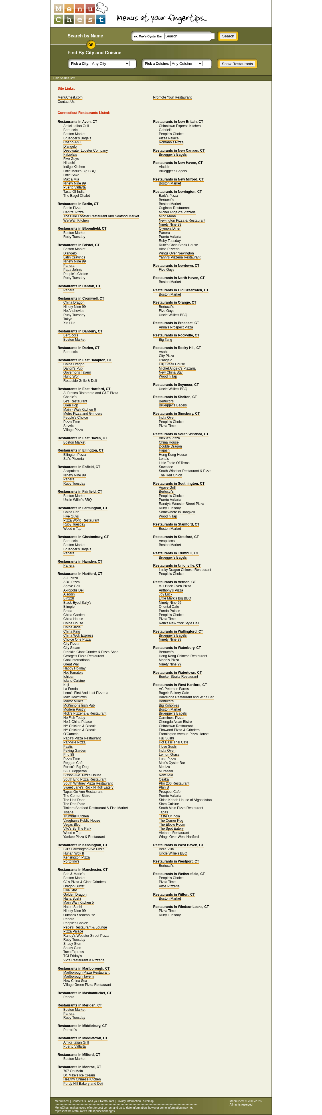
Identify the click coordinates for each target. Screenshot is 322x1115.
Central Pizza (73, 212)
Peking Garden (74, 751)
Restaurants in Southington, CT (178, 484)
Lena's (164, 459)
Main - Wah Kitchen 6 (79, 410)
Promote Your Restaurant (172, 97)
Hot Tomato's (73, 673)
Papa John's (72, 270)
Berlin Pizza (72, 208)
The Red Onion (170, 475)
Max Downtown (75, 697)
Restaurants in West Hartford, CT (180, 685)
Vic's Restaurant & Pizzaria (83, 960)
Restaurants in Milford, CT (79, 1055)
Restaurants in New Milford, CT (178, 179)
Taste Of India (73, 192)
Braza (67, 611)
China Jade (72, 627)
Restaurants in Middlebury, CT (82, 1026)
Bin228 (68, 598)
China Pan (71, 512)
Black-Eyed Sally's (77, 603)
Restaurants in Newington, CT (177, 192)
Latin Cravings (74, 257)
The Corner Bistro (76, 796)
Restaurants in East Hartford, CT (84, 389)
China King (71, 631)
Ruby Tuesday (74, 237)
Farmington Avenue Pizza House (184, 734)
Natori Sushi (72, 907)
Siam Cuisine (169, 804)
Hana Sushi (72, 899)
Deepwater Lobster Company (85, 151)
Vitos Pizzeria (169, 249)
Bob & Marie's (73, 874)
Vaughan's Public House (81, 821)
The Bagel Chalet (76, 196)
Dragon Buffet (73, 886)
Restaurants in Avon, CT (77, 122)
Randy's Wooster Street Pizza (86, 936)
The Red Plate (74, 804)
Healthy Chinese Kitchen (82, 1079)
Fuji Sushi (166, 738)
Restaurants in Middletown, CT (83, 1038)
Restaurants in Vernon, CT (174, 582)
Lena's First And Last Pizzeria (85, 693)
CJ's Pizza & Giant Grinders (84, 882)
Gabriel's (165, 130)
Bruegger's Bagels (77, 138)
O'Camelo (70, 734)
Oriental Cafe (169, 607)
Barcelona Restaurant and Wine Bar (186, 697)
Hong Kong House (173, 455)
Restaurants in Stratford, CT (176, 537)
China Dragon (73, 302)
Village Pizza (73, 430)
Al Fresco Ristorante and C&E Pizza (90, 393)
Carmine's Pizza (171, 718)
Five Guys (71, 159)
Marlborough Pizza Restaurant (86, 972)
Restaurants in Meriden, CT (80, 1005)
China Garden (74, 615)
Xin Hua (69, 323)
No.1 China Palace (77, 722)
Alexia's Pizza (169, 438)
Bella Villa (166, 849)
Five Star (70, 890)
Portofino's (71, 861)
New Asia (166, 775)
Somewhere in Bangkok (177, 512)
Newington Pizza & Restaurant (182, 220)
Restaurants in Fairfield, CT (80, 492)
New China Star (171, 372)
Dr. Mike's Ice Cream (79, 1075)
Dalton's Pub (73, 368)
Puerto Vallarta (74, 187)
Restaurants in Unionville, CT (177, 565)
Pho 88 (68, 755)
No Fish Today (74, 718)
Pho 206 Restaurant (174, 783)
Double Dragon (170, 446)
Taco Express (73, 952)
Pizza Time (71, 422)
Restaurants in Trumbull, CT (176, 553)
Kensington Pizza (76, 857)
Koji (66, 685)
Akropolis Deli (73, 590)
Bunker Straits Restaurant (178, 677)
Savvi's (68, 426)
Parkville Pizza (74, 742)
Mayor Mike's (73, 701)
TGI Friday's (72, 956)
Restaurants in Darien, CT (79, 348)
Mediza (164, 767)
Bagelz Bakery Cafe (174, 693)
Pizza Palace (73, 931)
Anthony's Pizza (171, 590)
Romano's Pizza (171, 142)
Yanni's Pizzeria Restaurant (180, 257)
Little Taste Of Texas (174, 463)
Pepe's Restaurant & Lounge (85, 927)
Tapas (163, 812)
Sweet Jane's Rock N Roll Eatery (88, 787)
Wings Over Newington (176, 253)
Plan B (164, 787)
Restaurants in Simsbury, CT (176, 414)
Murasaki (166, 771)
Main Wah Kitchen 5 (78, 903)
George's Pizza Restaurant (83, 656)
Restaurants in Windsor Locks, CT (181, 907)
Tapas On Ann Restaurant (82, 792)
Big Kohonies (169, 705)
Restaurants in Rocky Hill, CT (177, 348)
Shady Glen (72, 944)
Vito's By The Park (77, 829)
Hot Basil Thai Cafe (173, 742)
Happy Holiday (74, 668)
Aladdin (69, 594)
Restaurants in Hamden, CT (80, 561)
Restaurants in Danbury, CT (80, 331)
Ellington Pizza (74, 455)
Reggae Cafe (73, 763)
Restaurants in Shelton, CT (175, 397)
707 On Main (73, 1071)
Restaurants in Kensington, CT (83, 845)
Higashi (164, 450)
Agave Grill (71, 586)
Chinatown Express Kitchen (180, 126)
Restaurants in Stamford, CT (176, 524)
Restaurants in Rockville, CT (176, 335)
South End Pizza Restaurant (84, 779)
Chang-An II (72, 142)
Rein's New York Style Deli (179, 623)
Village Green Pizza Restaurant (87, 985)
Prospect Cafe (170, 792)
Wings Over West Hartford (179, 837)
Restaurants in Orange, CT (174, 302)
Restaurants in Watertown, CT (177, 673)
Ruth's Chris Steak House (178, 245)
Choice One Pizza (77, 639)
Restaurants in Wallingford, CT (178, 631)
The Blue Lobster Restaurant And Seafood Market (101, 216)
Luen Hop (70, 405)
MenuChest (62, 1101)
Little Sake (71, 175)
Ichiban (68, 677)
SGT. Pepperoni (75, 771)
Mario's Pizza (169, 660)
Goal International (76, 660)
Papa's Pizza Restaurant (82, 738)
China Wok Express (78, 635)
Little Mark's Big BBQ (79, 171)
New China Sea (75, 981)
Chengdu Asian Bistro (175, 722)
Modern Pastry (74, 709)
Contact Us (66, 102)
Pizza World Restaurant (81, 520)
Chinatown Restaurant (176, 726)
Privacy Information (128, 1101)
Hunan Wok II (73, 853)
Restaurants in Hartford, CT (80, 574)
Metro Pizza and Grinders (82, 414)
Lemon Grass (169, 755)
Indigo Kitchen (74, 167)
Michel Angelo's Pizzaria (177, 212)
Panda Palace (169, 611)
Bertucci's (70, 130)
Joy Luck (165, 594)
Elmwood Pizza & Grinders (179, 730)
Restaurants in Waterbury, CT (177, 648)
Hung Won (71, 376)
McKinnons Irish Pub (79, 705)
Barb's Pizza (168, 196)
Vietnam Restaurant (174, 833)
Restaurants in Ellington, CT (81, 450)
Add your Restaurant (101, 1101)
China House (73, 619)
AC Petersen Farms (174, 689)
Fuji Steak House (172, 364)
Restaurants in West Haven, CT (178, 845)
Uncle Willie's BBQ (77, 500)
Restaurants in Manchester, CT (83, 870)
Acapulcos (71, 471)
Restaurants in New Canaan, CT (179, 151)
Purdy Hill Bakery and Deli (83, 1084)
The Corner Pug (171, 821)
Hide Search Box (64, 78)
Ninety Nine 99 (74, 183)
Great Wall (71, 664)
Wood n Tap (72, 529)
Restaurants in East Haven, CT (82, 438)
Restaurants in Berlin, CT (78, 204)
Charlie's (69, 397)
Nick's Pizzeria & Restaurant (84, 713)
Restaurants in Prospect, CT (176, 323)
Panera (68, 266)
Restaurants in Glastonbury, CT (83, 537)
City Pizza (70, 644)
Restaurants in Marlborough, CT (84, 968)
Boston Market (74, 134)
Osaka (164, 779)
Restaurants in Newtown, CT (176, 266)
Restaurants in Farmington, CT (83, 508)
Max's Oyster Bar (172, 763)
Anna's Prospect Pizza (176, 327)
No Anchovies (73, 311)
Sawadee (166, 467)
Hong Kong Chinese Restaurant (183, 656)
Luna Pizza (167, 759)
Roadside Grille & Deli (80, 381)
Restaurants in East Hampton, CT (85, 360)
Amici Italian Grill (76, 126)
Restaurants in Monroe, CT (79, 1067)
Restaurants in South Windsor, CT (180, 434)
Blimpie (68, 607)
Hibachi (69, 163)
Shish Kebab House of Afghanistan (185, 800)
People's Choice (75, 274)
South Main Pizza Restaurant (181, 808)
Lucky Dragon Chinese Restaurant (185, 570)
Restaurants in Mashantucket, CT (85, 993)
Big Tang (165, 340)
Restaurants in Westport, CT (176, 861)
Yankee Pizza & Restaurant (84, 837)
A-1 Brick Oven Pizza (175, 586)
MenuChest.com (70, 97)
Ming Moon (167, 216)
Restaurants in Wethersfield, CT (179, 874)
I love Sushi (168, 747)
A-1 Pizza (70, 578)
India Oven (167, 418)
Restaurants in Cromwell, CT (81, 298)
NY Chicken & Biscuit (79, 726)
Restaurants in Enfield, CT (79, 467)
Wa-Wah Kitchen (76, 220)
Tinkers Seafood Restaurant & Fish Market (95, 808)
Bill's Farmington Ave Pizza (83, 849)
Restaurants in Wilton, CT (174, 895)
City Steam (71, 648)
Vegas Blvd (71, 825)
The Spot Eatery (171, 829)
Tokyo (67, 319)
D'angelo (70, 147)
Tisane (68, 812)
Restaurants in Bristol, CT (79, 245)
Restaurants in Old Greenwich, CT (180, 290)
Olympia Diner (170, 228)
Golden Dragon (74, 895)
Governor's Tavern (77, 372)
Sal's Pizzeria (73, 459)
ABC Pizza (71, 582)
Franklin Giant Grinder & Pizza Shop (90, 652)
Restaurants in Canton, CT (79, 286)
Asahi (163, 352)
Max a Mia (71, 179)
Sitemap (148, 1101)
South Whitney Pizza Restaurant (88, 783)
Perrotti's (70, 1030)
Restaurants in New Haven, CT (177, 163)
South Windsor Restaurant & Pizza (185, 471)
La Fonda (70, 689)
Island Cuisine (74, 681)
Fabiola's (70, 155)
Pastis (68, 747)
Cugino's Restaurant (174, 208)
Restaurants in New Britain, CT (178, 122)
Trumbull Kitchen (76, 816)
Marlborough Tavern (78, 976)
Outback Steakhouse (79, 915)
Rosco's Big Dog (75, 767)
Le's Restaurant (75, 401)
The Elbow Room (172, 825)
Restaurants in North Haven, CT (179, 278)
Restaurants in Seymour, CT (176, 385)
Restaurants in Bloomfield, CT (82, 228)
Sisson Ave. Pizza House (82, 775)
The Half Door (74, 800)
